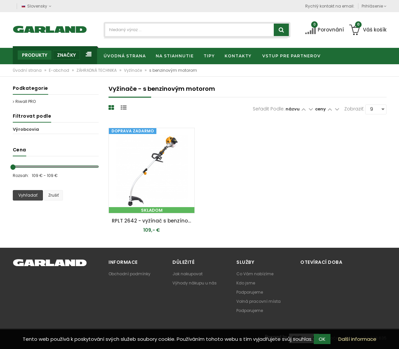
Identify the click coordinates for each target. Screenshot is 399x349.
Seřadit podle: (269, 109)
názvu (293, 109)
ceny (321, 109)
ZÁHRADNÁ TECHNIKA (97, 70)
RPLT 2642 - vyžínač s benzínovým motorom (153, 220)
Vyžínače (133, 70)
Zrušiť (53, 195)
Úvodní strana (28, 70)
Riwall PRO (24, 101)
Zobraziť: (354, 109)
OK (322, 339)
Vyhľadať (27, 195)
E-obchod (59, 70)
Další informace (357, 339)
